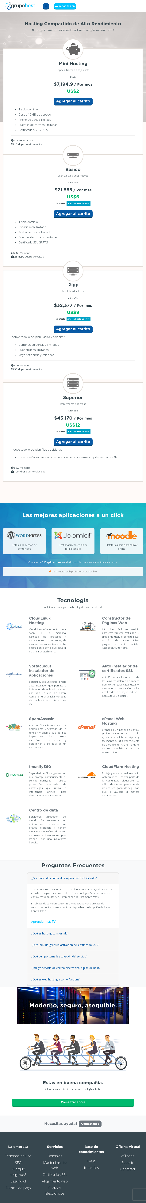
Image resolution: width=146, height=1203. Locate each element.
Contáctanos (90, 1122)
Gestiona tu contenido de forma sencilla (73, 546)
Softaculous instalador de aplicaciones (41, 670)
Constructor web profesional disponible (74, 571)
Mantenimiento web (55, 1164)
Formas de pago (18, 1186)
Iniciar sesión (65, 6)
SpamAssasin (41, 719)
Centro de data (43, 810)
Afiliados (127, 1154)
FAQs (91, 1159)
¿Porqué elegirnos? (18, 1171)
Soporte (127, 1161)
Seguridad (18, 1180)
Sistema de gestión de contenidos (24, 546)
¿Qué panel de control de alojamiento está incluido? (63, 878)
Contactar (127, 1168)
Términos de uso (18, 1154)
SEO (18, 1161)
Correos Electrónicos (54, 1189)
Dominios (55, 1154)
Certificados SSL (55, 1173)
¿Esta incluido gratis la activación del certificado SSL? (63, 944)
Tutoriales (91, 1166)
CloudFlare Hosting (120, 767)
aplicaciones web (58, 562)
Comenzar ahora (73, 1101)
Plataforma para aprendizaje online (122, 546)
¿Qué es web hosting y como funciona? (55, 979)
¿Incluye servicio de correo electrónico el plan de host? (64, 967)
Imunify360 (40, 767)
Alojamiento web (55, 1180)
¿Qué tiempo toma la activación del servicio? (58, 956)
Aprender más (43, 921)
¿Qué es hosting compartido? (49, 933)
